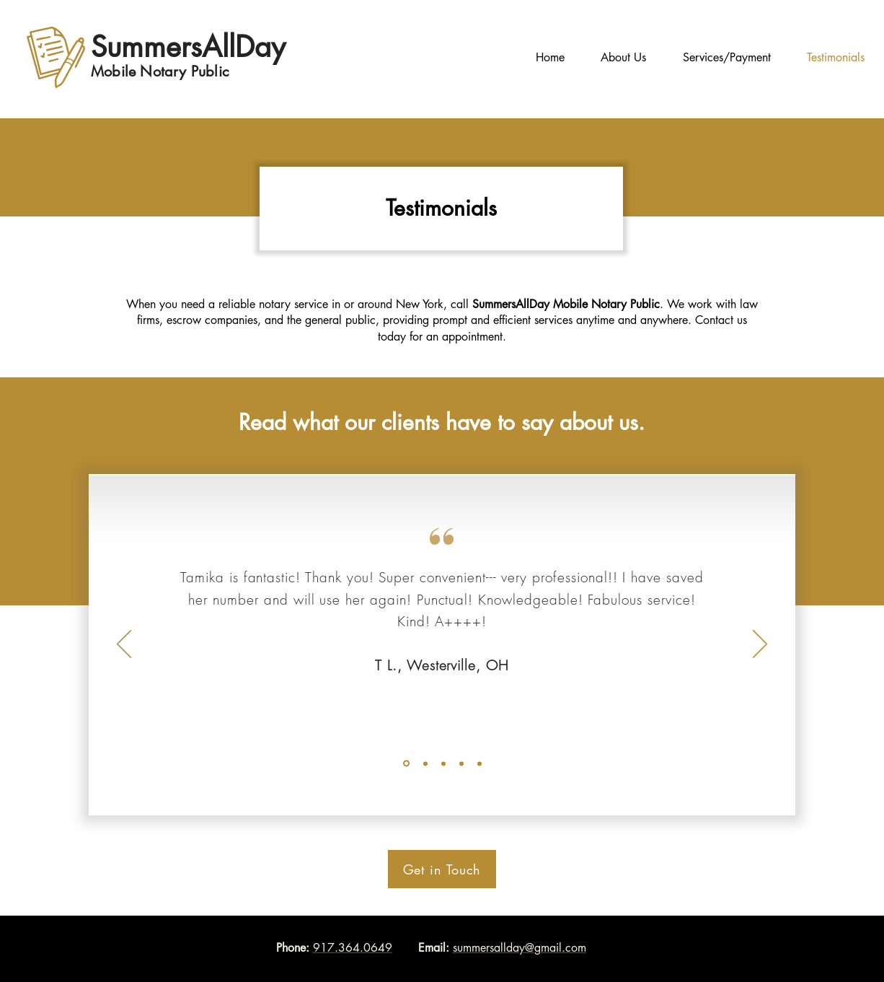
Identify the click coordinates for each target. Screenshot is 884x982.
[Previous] (124, 645)
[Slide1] (406, 763)
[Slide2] (425, 763)
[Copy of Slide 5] (461, 763)
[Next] (760, 645)
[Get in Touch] (442, 869)
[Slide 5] (443, 763)
